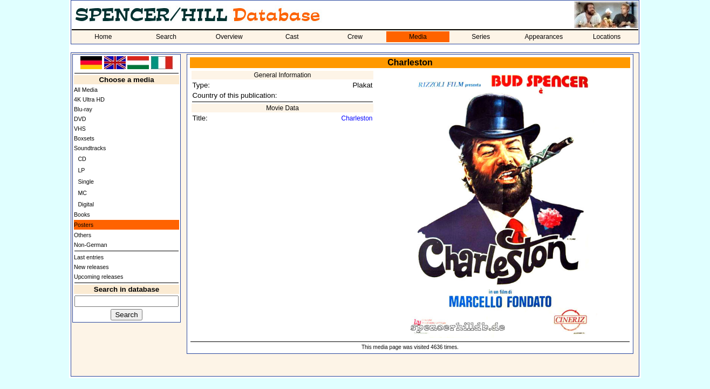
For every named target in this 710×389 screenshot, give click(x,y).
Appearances (544, 37)
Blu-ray (83, 109)
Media (418, 37)
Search (166, 37)
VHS (80, 128)
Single (86, 181)
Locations (606, 37)
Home (103, 37)
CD (82, 159)
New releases (91, 267)
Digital (86, 204)
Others (82, 235)
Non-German (90, 245)
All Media (86, 89)
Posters (83, 225)
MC (82, 193)
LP (81, 170)
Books (82, 214)
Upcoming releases (98, 276)
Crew (355, 37)
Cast (292, 37)
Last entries (89, 257)
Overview (229, 37)
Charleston (357, 118)
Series (481, 37)
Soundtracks (90, 148)
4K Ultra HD (89, 99)
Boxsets (84, 138)
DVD (80, 119)
